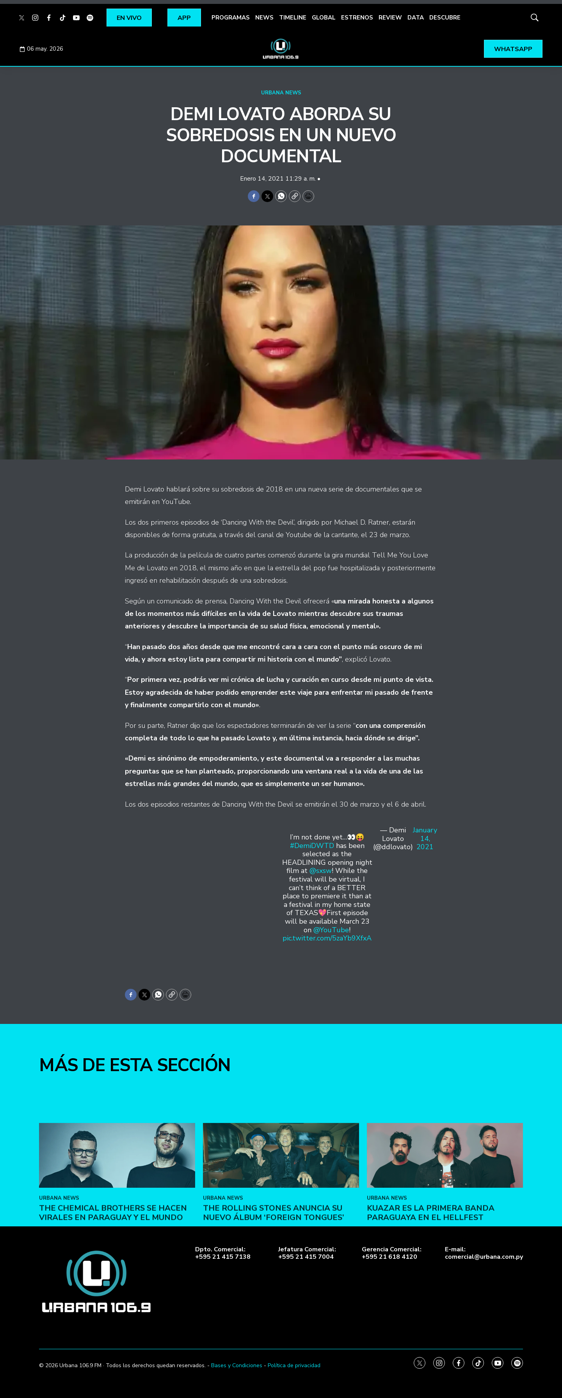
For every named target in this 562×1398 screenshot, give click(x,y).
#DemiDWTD (312, 845)
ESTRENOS (357, 17)
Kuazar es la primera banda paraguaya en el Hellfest (430, 1309)
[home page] (281, 48)
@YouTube (331, 930)
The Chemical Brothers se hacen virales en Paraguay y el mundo (113, 1309)
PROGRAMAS (231, 17)
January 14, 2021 (425, 839)
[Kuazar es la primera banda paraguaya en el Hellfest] (445, 1251)
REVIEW (390, 17)
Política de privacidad (294, 1365)
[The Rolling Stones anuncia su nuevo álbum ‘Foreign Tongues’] (281, 1251)
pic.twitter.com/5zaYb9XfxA (327, 938)
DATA (415, 17)
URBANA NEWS (281, 92)
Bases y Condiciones (236, 1365)
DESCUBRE (445, 17)
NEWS (264, 17)
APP (184, 18)
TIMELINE (292, 17)
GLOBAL (324, 17)
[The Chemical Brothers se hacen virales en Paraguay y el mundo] (117, 1251)
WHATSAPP (513, 49)
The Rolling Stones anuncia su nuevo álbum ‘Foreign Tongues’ (273, 1309)
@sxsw (320, 870)
